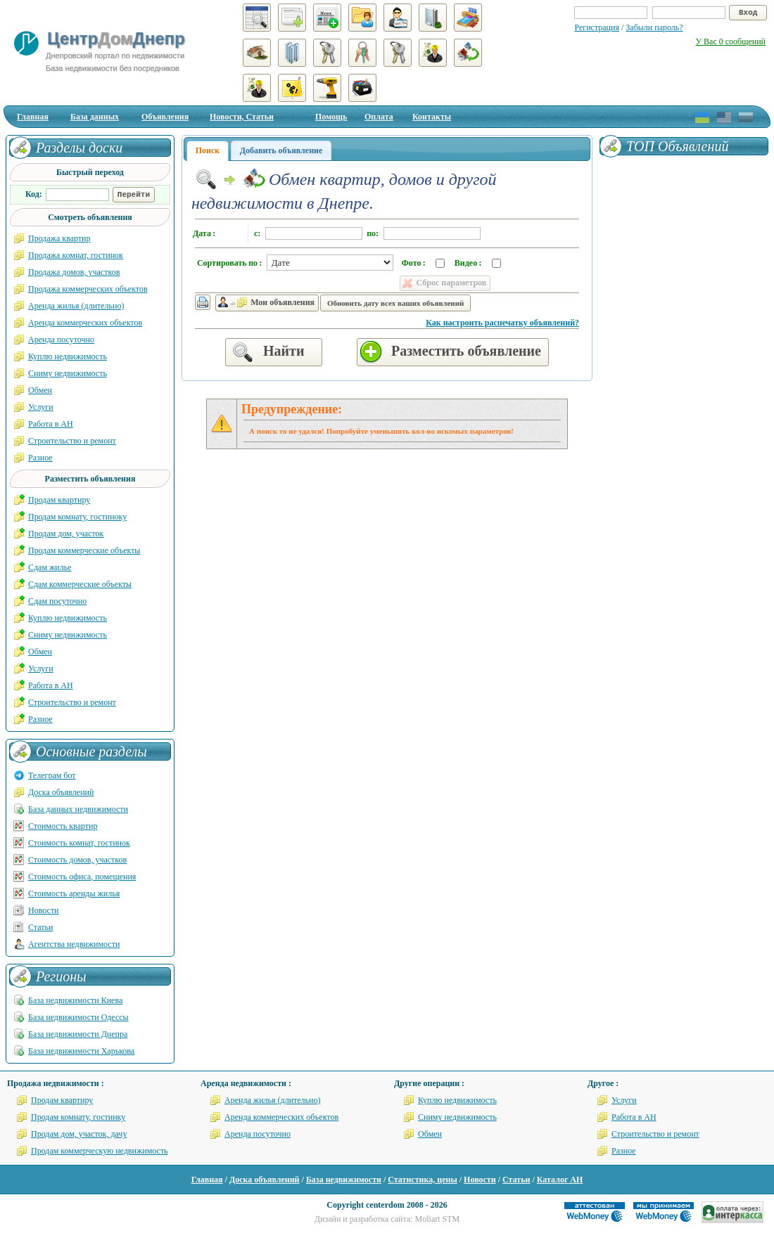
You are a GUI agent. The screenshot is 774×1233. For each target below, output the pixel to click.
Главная (33, 117)
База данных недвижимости (78, 809)
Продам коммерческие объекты (84, 550)
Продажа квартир (59, 238)
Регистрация (596, 27)
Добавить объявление (281, 150)
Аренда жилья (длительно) (76, 306)
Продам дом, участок (65, 533)
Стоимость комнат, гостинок (79, 843)
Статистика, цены (422, 1179)
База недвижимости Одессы (78, 1017)
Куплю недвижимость (67, 356)
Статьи (40, 927)
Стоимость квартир (62, 826)
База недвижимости (343, 1179)
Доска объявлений (61, 792)
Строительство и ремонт (72, 441)
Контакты (431, 117)
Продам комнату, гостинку (78, 1117)
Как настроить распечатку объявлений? (502, 323)
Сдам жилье (50, 567)
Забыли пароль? (654, 27)
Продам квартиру (59, 500)
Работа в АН (50, 424)
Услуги (40, 407)
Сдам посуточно (57, 601)
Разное (40, 458)
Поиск (208, 150)
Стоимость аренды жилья (74, 893)
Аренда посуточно (61, 339)
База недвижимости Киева (75, 1000)
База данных (94, 117)
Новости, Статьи (242, 117)
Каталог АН (560, 1179)
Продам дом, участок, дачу (79, 1134)
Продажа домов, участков (74, 272)
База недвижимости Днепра (77, 1034)
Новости (43, 910)
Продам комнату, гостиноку (77, 517)
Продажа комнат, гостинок (75, 255)
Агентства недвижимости (74, 944)
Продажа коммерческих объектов (88, 289)
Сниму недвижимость (67, 373)
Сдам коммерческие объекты (80, 584)
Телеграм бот (52, 775)
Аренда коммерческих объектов (85, 323)
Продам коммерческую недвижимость (99, 1151)
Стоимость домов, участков (77, 860)
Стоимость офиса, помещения (82, 877)
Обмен (40, 390)
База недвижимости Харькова (81, 1051)
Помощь (331, 117)
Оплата (378, 117)
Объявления (165, 117)
